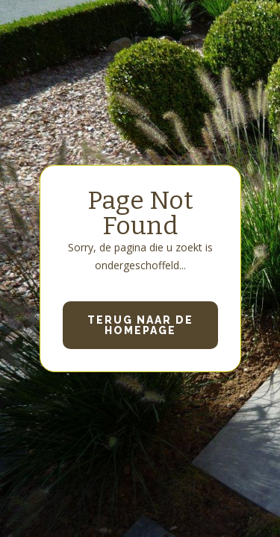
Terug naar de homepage (140, 325)
